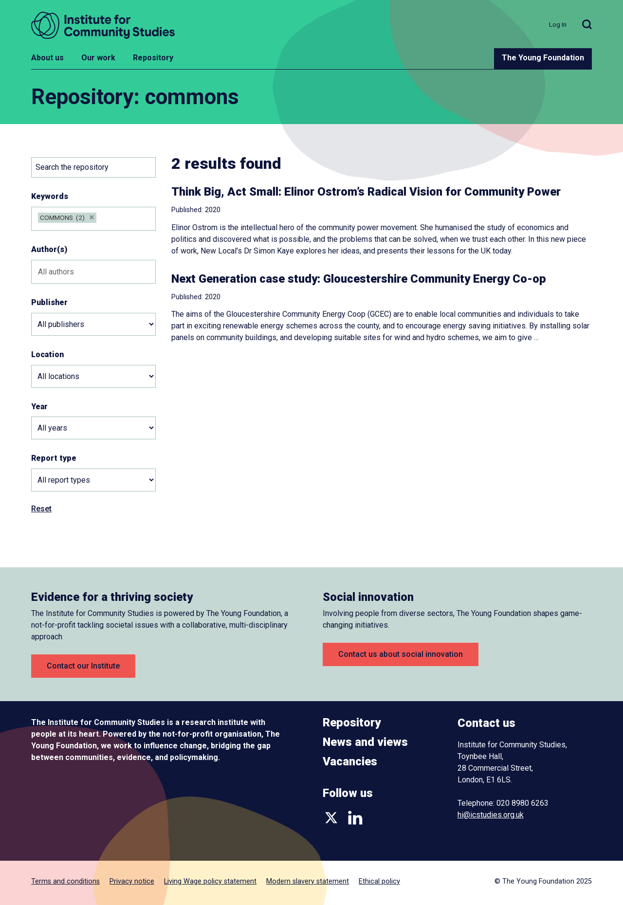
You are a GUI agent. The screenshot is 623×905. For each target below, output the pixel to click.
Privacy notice (132, 881)
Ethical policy (379, 881)
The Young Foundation (543, 57)
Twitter (331, 817)
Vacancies (350, 761)
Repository (153, 57)
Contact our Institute (83, 665)
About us (47, 57)
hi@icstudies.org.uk (491, 814)
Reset (41, 508)
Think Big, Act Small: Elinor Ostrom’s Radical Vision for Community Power (366, 192)
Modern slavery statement (307, 881)
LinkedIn (355, 817)
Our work (98, 57)
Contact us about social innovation (400, 654)
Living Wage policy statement (210, 881)
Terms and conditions (65, 881)
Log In (558, 24)
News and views (365, 742)
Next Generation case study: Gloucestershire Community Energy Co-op (358, 279)
